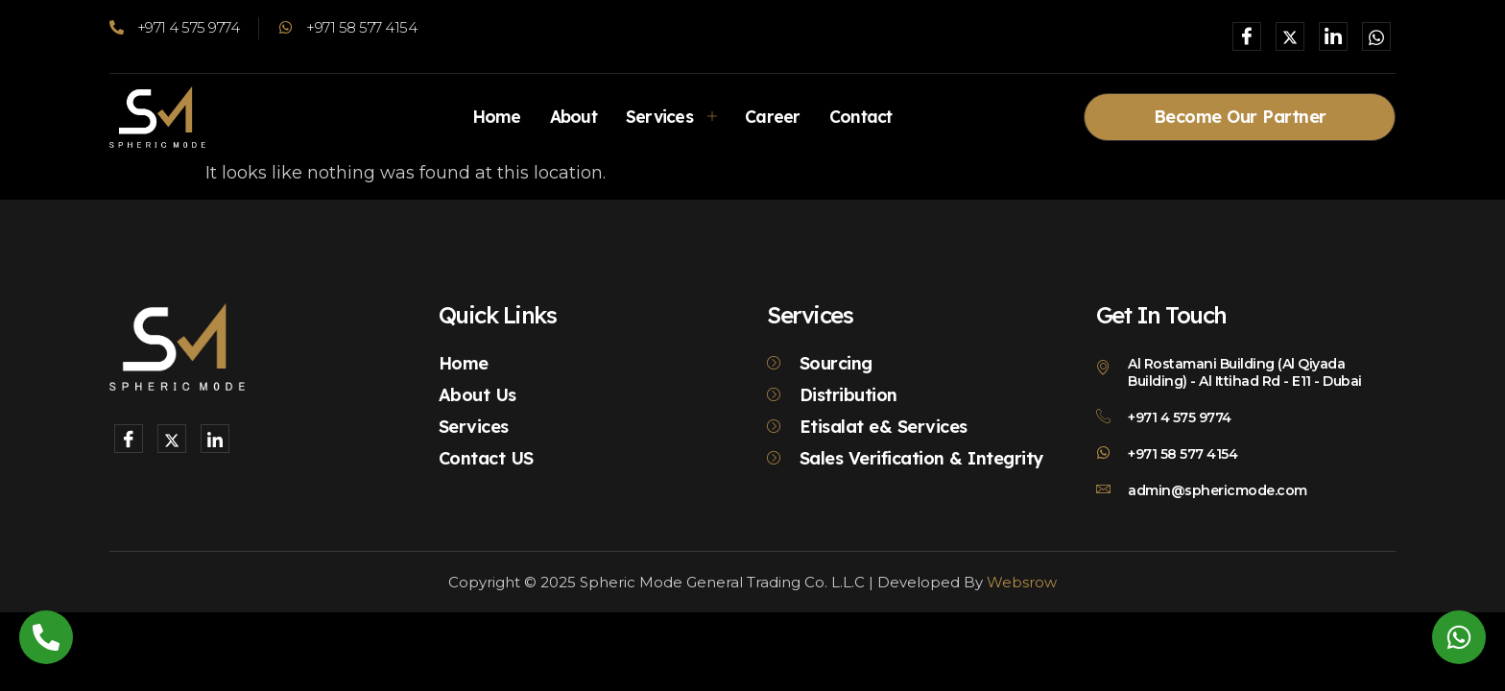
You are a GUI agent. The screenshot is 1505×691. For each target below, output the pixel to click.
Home (490, 117)
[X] (1290, 36)
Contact (865, 117)
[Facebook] (1246, 36)
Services (671, 117)
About (570, 117)
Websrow (1022, 582)
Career (775, 117)
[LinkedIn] (1333, 36)
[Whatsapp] (1376, 36)
